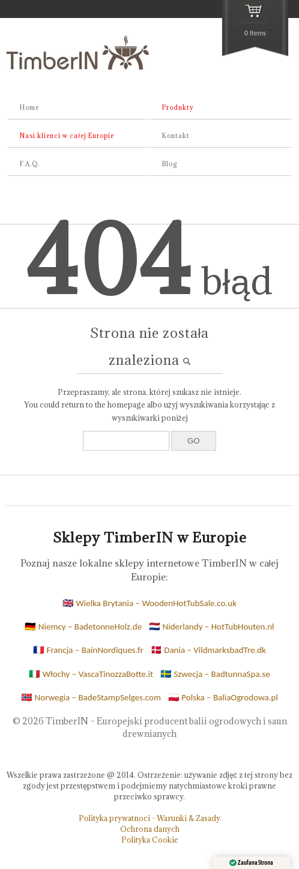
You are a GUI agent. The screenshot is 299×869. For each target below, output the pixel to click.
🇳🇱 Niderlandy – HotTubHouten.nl (211, 626)
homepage (126, 404)
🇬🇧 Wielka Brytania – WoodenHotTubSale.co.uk (149, 603)
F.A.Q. (30, 164)
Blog (169, 164)
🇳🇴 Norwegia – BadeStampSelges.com (91, 697)
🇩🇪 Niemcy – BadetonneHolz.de (83, 626)
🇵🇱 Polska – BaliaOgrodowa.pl (223, 697)
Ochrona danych (150, 829)
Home (29, 107)
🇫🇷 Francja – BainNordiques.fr (88, 650)
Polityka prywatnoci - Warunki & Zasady (149, 818)
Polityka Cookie (149, 839)
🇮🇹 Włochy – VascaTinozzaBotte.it (91, 674)
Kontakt (176, 135)
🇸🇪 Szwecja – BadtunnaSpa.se (215, 674)
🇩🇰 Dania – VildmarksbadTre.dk (208, 650)
